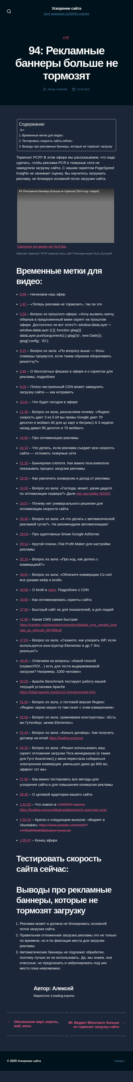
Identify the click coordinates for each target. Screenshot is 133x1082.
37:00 (24, 616)
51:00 (24, 708)
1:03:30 (26, 826)
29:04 (24, 540)
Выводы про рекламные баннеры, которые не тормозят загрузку (64, 149)
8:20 (23, 393)
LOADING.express (73, 810)
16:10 (24, 454)
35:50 (24, 605)
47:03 (24, 646)
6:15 (23, 357)
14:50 (24, 444)
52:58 (24, 723)
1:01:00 (26, 810)
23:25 (24, 484)
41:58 (24, 625)
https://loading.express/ (67, 744)
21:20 (24, 469)
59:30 (24, 800)
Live (66, 38)
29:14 (24, 550)
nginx (53, 596)
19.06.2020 (83, 90)
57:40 (24, 785)
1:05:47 (26, 846)
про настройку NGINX (94, 500)
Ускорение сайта (66, 9)
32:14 (24, 565)
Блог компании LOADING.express (66, 14)
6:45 (23, 377)
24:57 (24, 509)
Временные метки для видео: (44, 136)
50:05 (24, 687)
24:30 (24, 494)
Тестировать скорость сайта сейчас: (49, 142)
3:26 (23, 320)
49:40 (24, 667)
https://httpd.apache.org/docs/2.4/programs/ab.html (61, 698)
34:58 (24, 596)
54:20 (24, 754)
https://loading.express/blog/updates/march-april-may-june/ (67, 816)
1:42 (23, 310)
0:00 (23, 300)
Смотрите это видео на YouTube (43, 252)
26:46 (24, 525)
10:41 (24, 408)
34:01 (24, 580)
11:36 (24, 418)
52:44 (24, 738)
